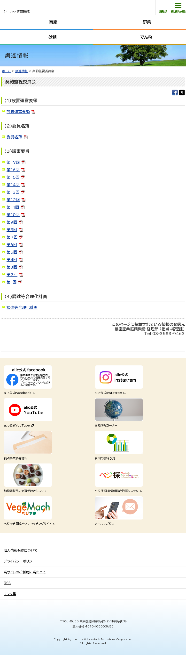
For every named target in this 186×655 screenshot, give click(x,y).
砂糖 (52, 37)
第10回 (13, 215)
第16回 (13, 170)
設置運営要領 (18, 112)
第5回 (12, 252)
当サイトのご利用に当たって (25, 572)
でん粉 (146, 37)
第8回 (12, 230)
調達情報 (21, 71)
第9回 (12, 222)
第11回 (13, 207)
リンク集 (10, 594)
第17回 (13, 162)
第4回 (12, 260)
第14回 (13, 185)
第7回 (12, 237)
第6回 (12, 245)
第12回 (13, 200)
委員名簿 (14, 137)
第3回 (12, 267)
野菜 (147, 22)
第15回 (13, 177)
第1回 (12, 282)
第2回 (12, 275)
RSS (7, 583)
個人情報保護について (21, 550)
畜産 (53, 22)
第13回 (13, 192)
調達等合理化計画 (22, 307)
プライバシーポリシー (20, 561)
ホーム (6, 71)
